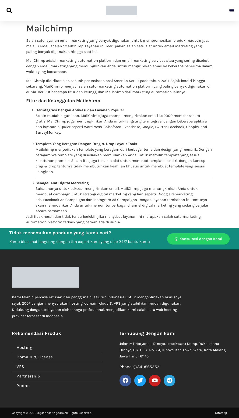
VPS (20, 366)
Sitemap (221, 413)
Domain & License (35, 357)
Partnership (28, 376)
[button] (231, 10)
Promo (23, 385)
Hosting (24, 347)
